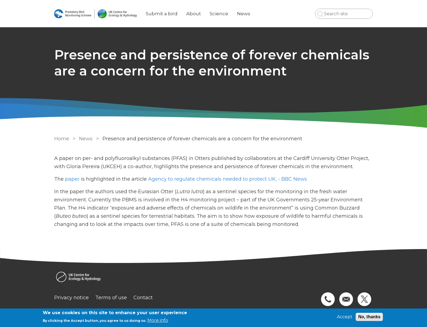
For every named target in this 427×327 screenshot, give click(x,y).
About (193, 13)
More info (157, 320)
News (243, 13)
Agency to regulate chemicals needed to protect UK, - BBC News (228, 179)
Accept (344, 316)
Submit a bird (162, 13)
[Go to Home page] (95, 14)
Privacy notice (71, 298)
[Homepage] (213, 277)
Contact (143, 298)
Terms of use (111, 298)
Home (61, 139)
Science (219, 13)
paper (72, 179)
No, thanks (369, 316)
